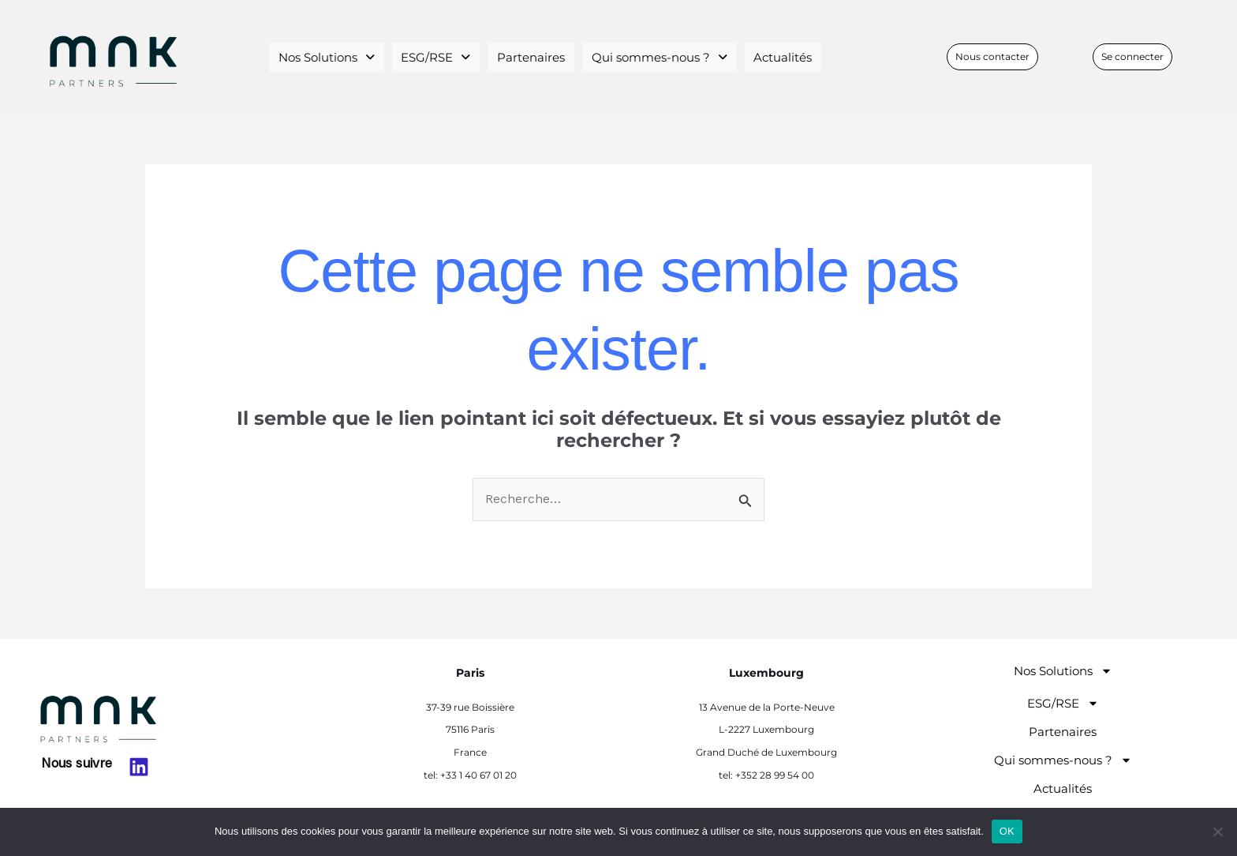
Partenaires (530, 56)
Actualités (777, 56)
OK (1007, 831)
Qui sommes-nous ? (656, 56)
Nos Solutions (334, 56)
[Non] (1217, 831)
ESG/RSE (440, 56)
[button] (334, 57)
